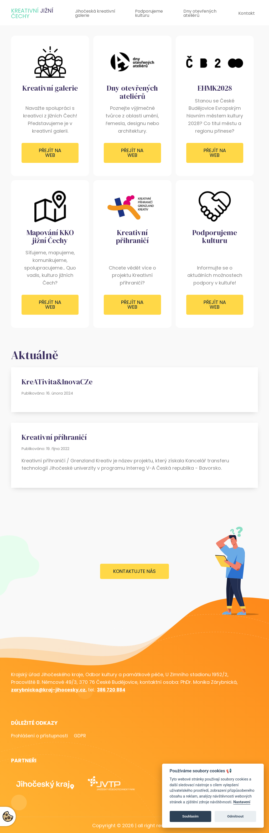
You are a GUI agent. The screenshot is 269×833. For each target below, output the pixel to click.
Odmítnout (235, 816)
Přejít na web (50, 152)
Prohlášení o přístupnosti (40, 736)
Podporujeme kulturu (149, 13)
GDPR (83, 736)
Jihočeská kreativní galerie (95, 13)
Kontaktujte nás (134, 571)
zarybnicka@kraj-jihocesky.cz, (49, 689)
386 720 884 (113, 689)
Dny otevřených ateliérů (199, 13)
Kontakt (246, 13)
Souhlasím (190, 816)
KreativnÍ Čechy (32, 13)
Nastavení (241, 802)
